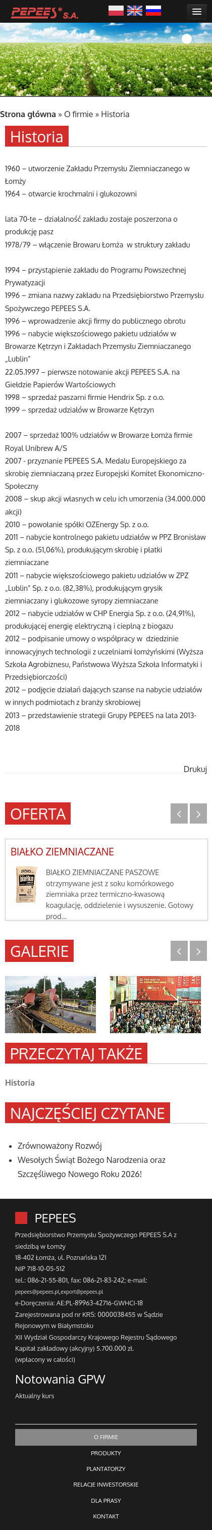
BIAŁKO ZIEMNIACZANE (62, 851)
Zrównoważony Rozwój (59, 1146)
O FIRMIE (106, 1437)
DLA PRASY (106, 1500)
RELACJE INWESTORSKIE (106, 1484)
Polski (116, 10)
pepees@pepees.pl (37, 1291)
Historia (115, 114)
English (135, 10)
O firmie (78, 114)
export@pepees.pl (82, 1291)
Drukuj (195, 769)
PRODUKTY (106, 1453)
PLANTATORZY (105, 1468)
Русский (153, 10)
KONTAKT (106, 1516)
